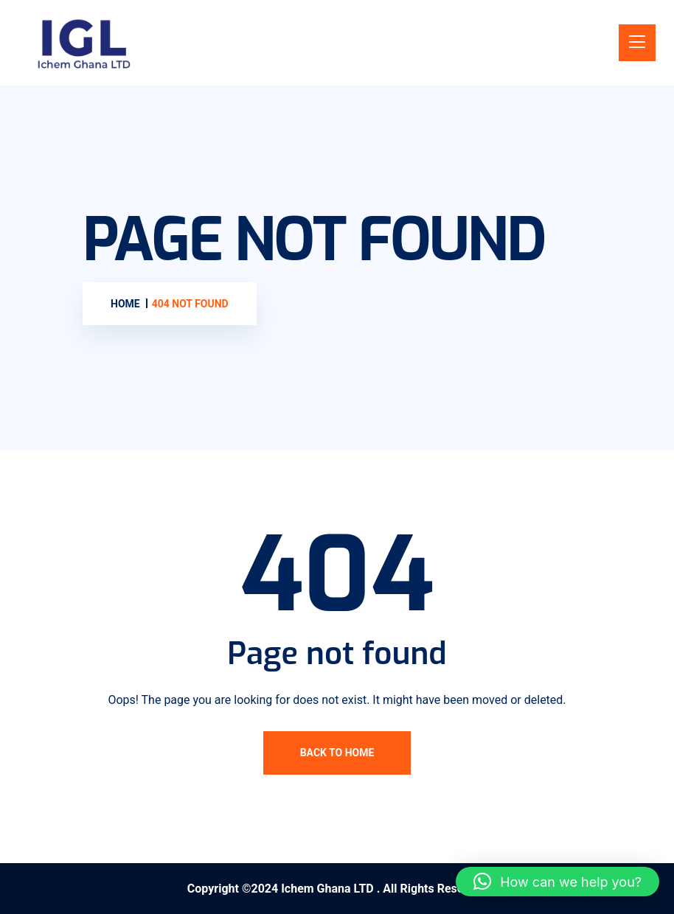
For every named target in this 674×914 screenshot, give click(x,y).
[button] (557, 881)
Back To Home (337, 752)
